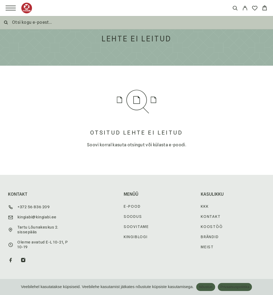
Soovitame (136, 227)
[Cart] (264, 8)
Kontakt (211, 216)
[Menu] (10, 8)
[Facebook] (11, 260)
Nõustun (205, 287)
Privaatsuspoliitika (235, 287)
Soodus (133, 216)
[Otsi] (235, 9)
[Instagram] (23, 260)
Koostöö (212, 227)
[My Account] (245, 9)
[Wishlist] (255, 9)
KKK (204, 206)
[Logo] (26, 8)
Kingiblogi (136, 237)
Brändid (210, 237)
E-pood (132, 206)
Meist (207, 247)
